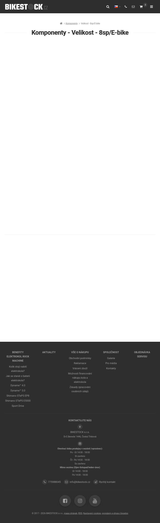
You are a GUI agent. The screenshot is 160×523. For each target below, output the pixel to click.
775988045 (54, 482)
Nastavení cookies (92, 513)
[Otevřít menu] (151, 6)
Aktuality (48, 352)
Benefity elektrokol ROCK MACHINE (18, 357)
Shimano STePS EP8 (17, 395)
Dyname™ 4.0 (17, 385)
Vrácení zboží (80, 368)
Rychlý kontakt (108, 482)
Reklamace (80, 363)
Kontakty (111, 368)
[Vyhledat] (108, 6)
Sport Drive (18, 406)
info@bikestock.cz (80, 482)
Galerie (111, 358)
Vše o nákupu (80, 352)
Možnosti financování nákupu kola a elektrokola (80, 378)
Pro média (111, 363)
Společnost (111, 352)
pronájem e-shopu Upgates (115, 513)
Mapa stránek (70, 513)
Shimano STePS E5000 (18, 401)
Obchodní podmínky (80, 358)
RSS (80, 513)
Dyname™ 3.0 (17, 390)
